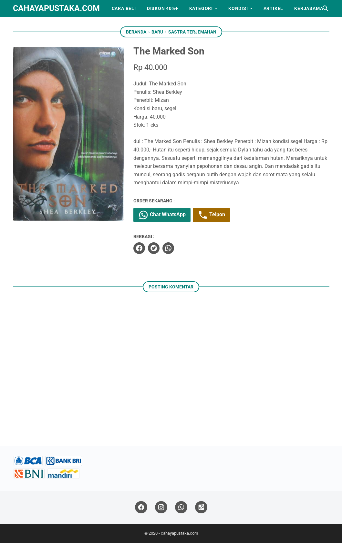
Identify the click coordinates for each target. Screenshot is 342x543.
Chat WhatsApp (162, 215)
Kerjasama (308, 8)
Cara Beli (124, 8)
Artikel (274, 8)
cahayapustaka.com (56, 8)
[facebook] (139, 248)
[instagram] (161, 507)
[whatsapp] (168, 248)
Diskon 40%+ (162, 8)
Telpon (211, 215)
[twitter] (154, 248)
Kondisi (238, 8)
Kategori (201, 8)
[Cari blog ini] (325, 8)
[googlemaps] (201, 507)
